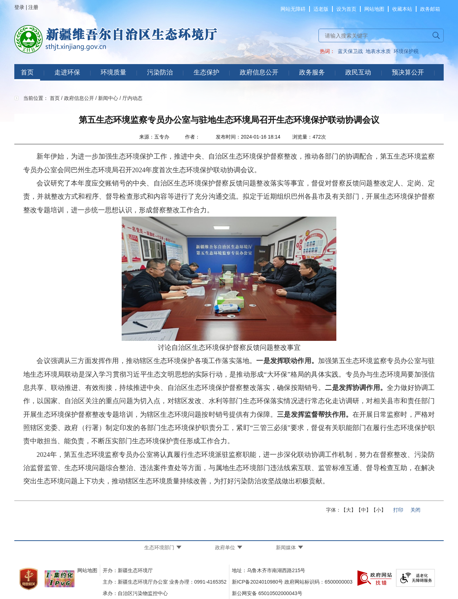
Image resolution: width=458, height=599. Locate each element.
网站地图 (374, 9)
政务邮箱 (430, 9)
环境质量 (113, 72)
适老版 (320, 9)
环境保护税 (406, 51)
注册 (33, 7)
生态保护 (206, 72)
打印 (398, 510)
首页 (27, 72)
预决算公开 (408, 72)
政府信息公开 (259, 72)
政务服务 (312, 72)
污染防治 (160, 72)
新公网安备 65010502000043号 (267, 593)
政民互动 (358, 72)
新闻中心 (108, 98)
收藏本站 (402, 9)
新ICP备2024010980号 (257, 582)
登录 (19, 7)
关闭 (415, 510)
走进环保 (67, 72)
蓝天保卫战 (350, 51)
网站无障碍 (293, 9)
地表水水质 (378, 51)
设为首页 (346, 9)
